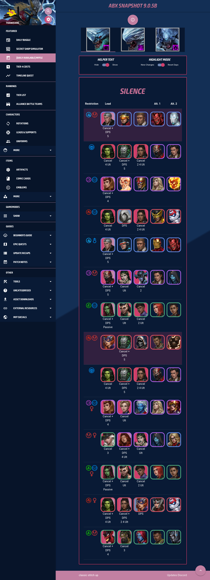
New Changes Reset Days (159, 64)
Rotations (17, 123)
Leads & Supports (21, 132)
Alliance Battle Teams (24, 104)
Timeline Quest (20, 75)
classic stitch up (88, 575)
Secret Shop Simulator (24, 49)
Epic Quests (28, 244)
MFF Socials (28, 317)
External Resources (28, 308)
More (28, 150)
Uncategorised (28, 290)
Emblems (16, 187)
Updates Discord (177, 575)
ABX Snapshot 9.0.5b (133, 6)
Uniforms (16, 141)
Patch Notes (28, 262)
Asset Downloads (28, 299)
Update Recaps (28, 253)
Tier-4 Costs (18, 66)
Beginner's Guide (28, 235)
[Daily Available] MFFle (24, 57)
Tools (28, 281)
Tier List (16, 95)
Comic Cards (18, 178)
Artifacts (17, 169)
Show (28, 216)
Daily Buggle (18, 40)
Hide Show (106, 64)
